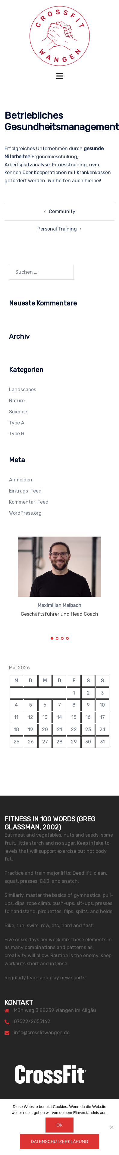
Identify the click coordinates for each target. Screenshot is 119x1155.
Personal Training (57, 229)
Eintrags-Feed (25, 491)
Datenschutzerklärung (59, 1141)
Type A (16, 423)
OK (59, 1125)
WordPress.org (25, 513)
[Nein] (111, 1127)
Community (62, 211)
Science (18, 412)
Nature (17, 400)
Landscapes (22, 389)
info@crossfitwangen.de (42, 1032)
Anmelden (20, 480)
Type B (16, 433)
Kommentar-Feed (29, 502)
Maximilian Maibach (59, 605)
